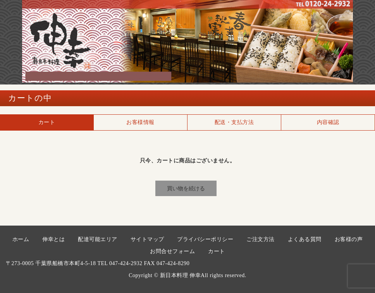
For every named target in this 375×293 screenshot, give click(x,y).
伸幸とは (53, 239)
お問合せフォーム (172, 251)
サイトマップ (147, 239)
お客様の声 (349, 239)
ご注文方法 (260, 239)
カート (216, 251)
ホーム (20, 239)
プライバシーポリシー (205, 239)
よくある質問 (305, 239)
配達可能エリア (97, 239)
